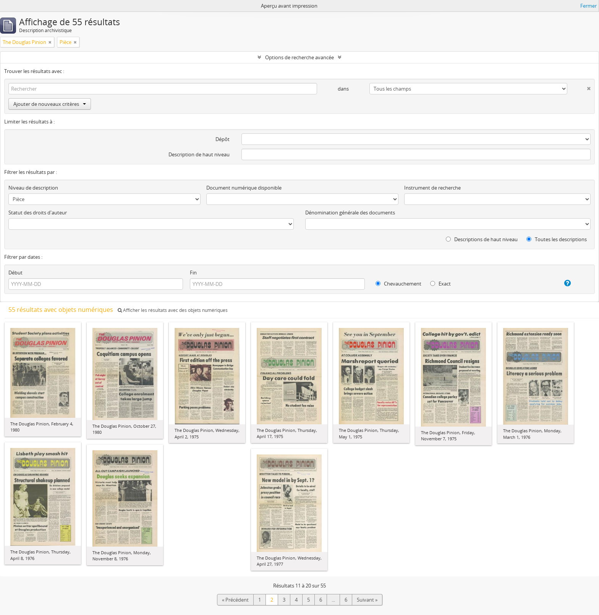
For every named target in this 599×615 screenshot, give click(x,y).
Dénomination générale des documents (350, 212)
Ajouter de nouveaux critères (49, 104)
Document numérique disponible (244, 187)
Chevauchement (398, 283)
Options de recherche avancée (299, 57)
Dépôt (222, 139)
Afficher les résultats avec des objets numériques (173, 310)
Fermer (588, 5)
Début (15, 272)
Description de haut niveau (199, 154)
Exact (440, 283)
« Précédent (235, 599)
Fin (193, 272)
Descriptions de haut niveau (482, 239)
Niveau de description (33, 187)
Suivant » (367, 599)
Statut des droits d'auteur (37, 212)
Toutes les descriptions (556, 239)
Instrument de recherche (432, 187)
